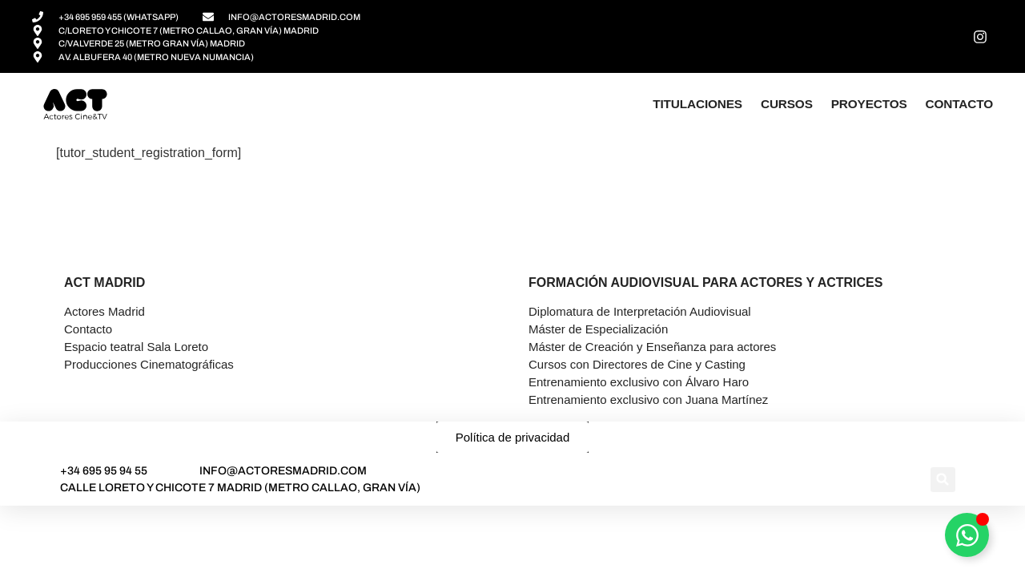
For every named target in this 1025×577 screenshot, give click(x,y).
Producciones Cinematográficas (149, 364)
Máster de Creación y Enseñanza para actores (652, 346)
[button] (943, 479)
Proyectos (869, 104)
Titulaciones (697, 104)
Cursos (787, 104)
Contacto (959, 104)
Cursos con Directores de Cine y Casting (637, 364)
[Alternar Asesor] (967, 535)
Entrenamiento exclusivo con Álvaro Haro (639, 382)
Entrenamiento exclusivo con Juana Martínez (648, 399)
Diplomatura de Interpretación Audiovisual (640, 311)
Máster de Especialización (598, 329)
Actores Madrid (104, 311)
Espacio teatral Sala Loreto (136, 346)
